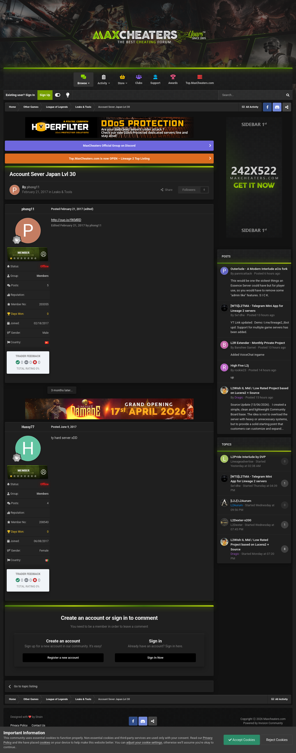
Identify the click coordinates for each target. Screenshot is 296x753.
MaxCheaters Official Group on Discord (109, 145)
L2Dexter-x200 (241, 520)
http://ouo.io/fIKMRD (66, 220)
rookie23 (240, 370)
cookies (45, 742)
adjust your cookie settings (144, 742)
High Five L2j (240, 365)
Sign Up (45, 95)
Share (167, 189)
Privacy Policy (19, 725)
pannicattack (243, 273)
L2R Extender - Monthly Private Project (258, 343)
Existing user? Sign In (20, 95)
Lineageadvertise (242, 461)
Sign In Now (155, 657)
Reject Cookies (276, 740)
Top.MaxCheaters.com (200, 83)
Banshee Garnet (245, 347)
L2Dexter (237, 525)
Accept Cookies (241, 740)
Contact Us (38, 725)
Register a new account (63, 657)
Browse (82, 83)
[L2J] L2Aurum (241, 501)
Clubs (138, 83)
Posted (267, 273)
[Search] (240, 95)
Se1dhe (239, 315)
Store (121, 83)
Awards (173, 83)
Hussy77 (28, 427)
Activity (103, 83)
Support (155, 83)
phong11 (33, 187)
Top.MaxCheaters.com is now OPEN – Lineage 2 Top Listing (109, 158)
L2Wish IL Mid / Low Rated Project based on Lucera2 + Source (250, 544)
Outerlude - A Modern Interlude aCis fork (259, 269)
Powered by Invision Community (263, 723)
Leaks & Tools (62, 192)
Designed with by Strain (26, 717)
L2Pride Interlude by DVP (248, 457)
